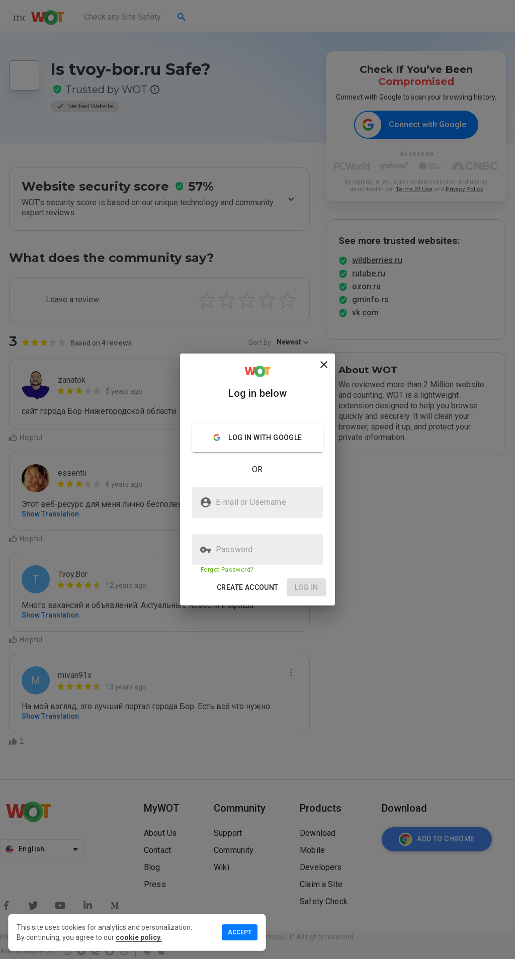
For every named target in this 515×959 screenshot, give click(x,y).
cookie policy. (139, 937)
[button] (248, 587)
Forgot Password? (227, 569)
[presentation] (257, 479)
